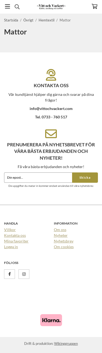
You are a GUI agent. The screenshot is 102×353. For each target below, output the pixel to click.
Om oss (60, 229)
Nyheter (61, 235)
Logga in (11, 246)
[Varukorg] (94, 6)
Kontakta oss (15, 235)
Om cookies (64, 246)
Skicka (85, 177)
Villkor (10, 229)
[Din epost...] (38, 177)
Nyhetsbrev (63, 241)
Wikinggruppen (66, 343)
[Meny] (7, 6)
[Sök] (17, 6)
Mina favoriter (16, 241)
